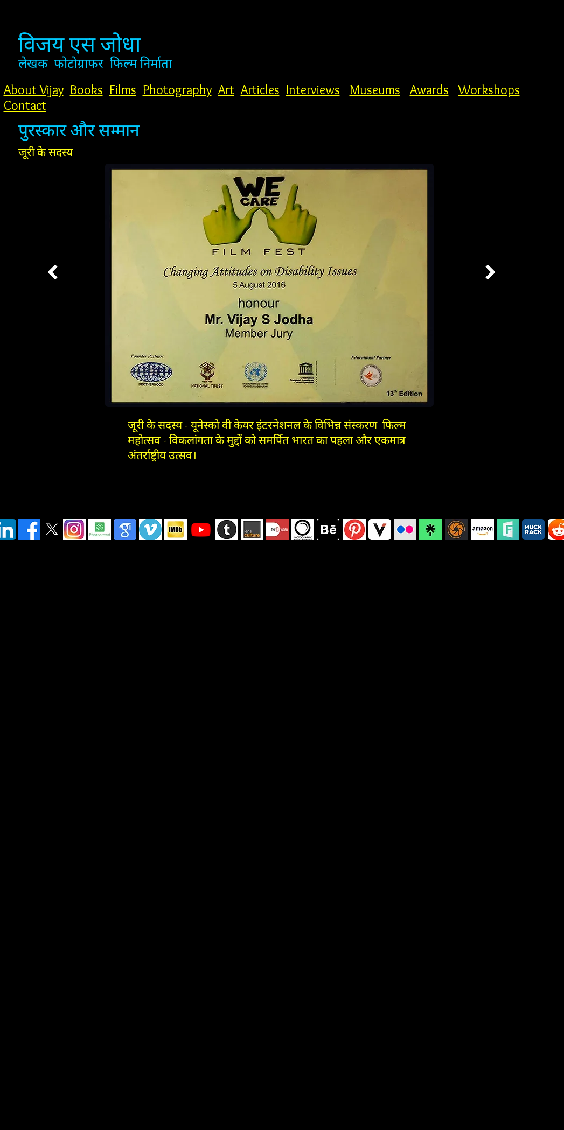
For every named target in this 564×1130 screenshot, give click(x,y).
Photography (177, 89)
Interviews (313, 89)
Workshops (489, 89)
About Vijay (34, 89)
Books (86, 89)
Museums (375, 89)
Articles (260, 89)
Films (122, 89)
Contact (25, 105)
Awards (429, 89)
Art (226, 89)
